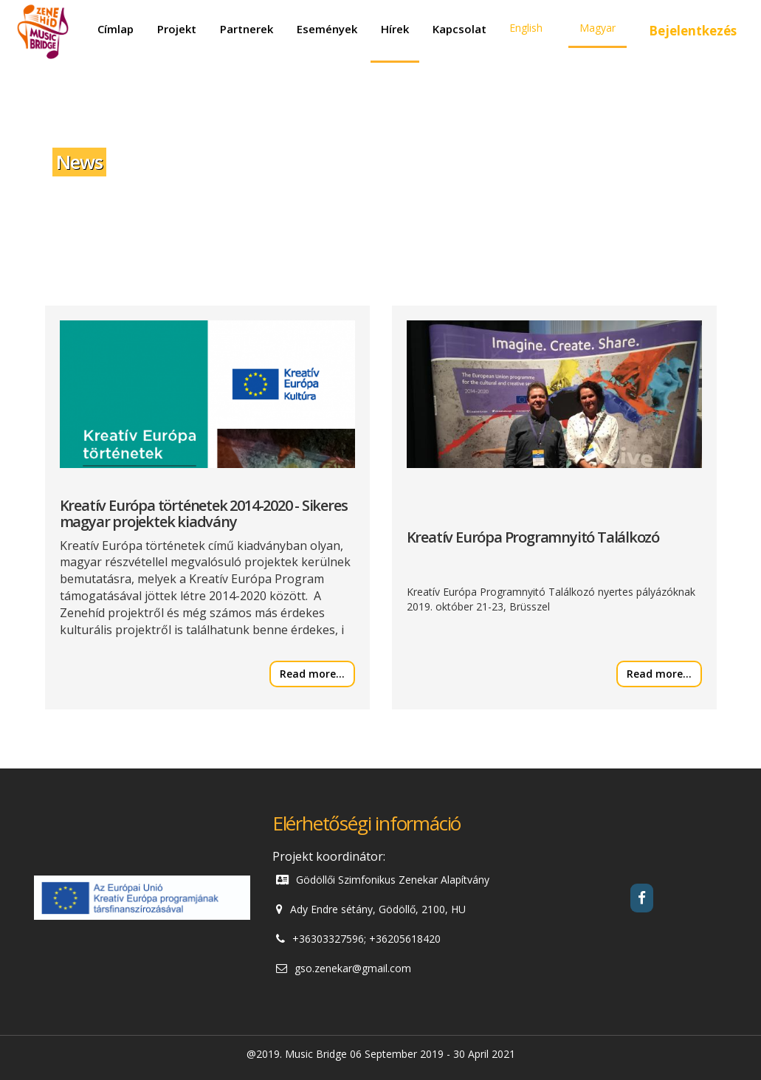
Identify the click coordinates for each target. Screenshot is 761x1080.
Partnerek (246, 28)
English (526, 28)
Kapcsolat (459, 28)
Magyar (597, 28)
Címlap (115, 28)
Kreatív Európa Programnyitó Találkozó (533, 537)
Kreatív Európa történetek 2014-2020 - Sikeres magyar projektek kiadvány (204, 513)
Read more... (312, 674)
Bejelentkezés (693, 30)
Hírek (395, 28)
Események (327, 28)
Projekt (176, 28)
